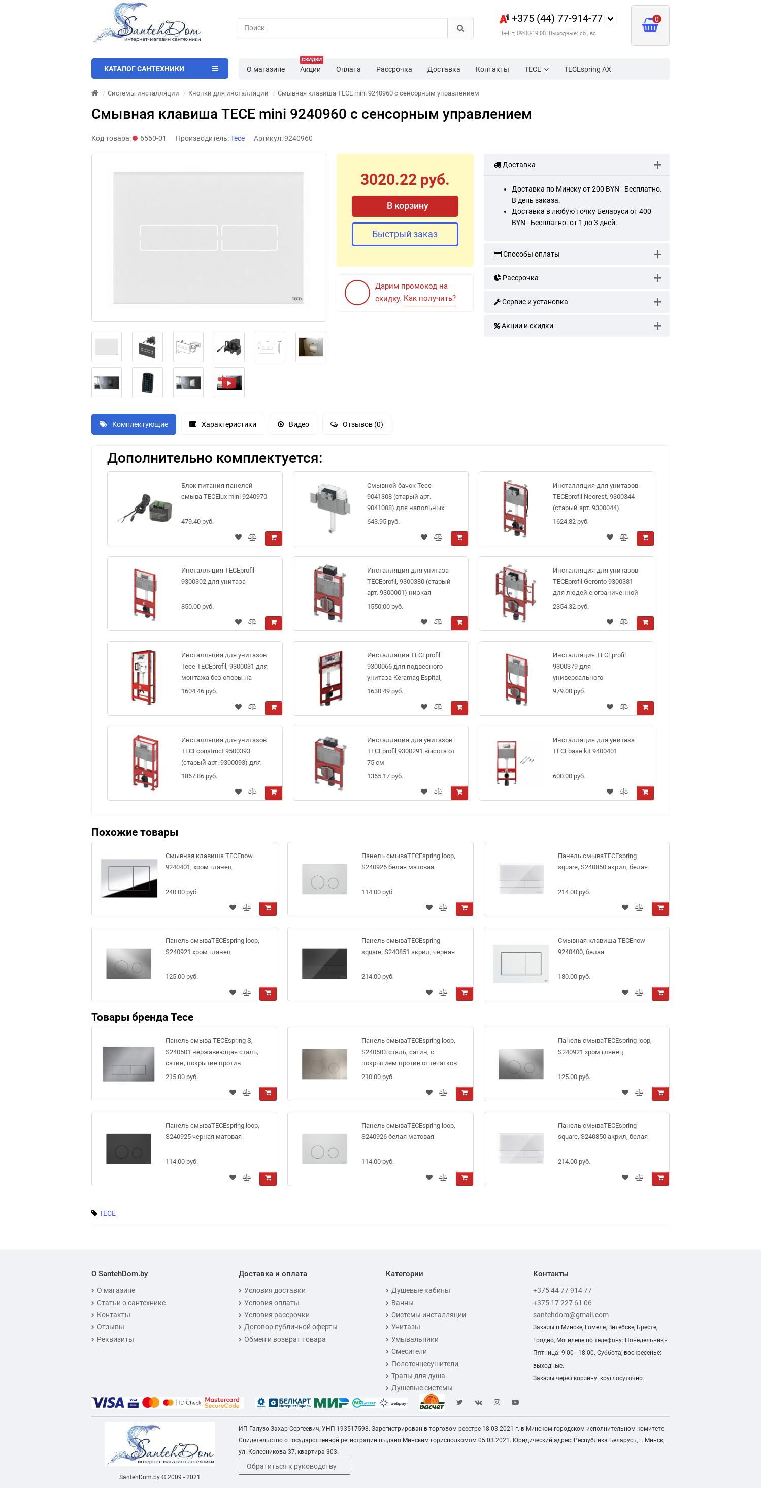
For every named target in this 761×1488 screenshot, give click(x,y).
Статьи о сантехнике (128, 1303)
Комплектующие (134, 424)
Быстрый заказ (405, 234)
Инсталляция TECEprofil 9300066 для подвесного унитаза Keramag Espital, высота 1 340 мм (405, 668)
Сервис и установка (531, 302)
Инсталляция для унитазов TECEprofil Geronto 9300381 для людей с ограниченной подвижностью (595, 583)
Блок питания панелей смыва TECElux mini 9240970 (224, 491)
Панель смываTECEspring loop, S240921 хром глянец (212, 946)
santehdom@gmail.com (571, 1315)
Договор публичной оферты (288, 1327)
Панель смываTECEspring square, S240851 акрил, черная (408, 946)
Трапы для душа (415, 1376)
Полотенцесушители (422, 1363)
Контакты (492, 69)
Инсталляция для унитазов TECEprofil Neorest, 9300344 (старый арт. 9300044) (595, 497)
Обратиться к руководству (292, 1466)
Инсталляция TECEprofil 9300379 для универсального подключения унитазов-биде (590, 668)
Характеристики (222, 424)
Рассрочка (394, 69)
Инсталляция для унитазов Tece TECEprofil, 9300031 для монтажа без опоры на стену (224, 668)
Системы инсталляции (426, 1315)
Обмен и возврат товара (282, 1339)
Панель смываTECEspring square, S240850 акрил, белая (603, 861)
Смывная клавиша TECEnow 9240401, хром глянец (209, 861)
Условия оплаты (269, 1303)
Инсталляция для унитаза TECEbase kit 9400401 (594, 745)
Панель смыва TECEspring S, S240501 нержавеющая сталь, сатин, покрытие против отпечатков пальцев (212, 1054)
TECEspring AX (587, 69)
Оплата (348, 69)
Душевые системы (419, 1388)
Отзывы (107, 1327)
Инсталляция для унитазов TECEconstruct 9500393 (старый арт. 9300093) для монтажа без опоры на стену (224, 753)
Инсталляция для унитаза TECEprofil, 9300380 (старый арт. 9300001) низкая (409, 581)
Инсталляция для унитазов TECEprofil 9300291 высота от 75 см (411, 751)
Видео (293, 424)
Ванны (400, 1303)
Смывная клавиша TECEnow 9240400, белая (601, 946)
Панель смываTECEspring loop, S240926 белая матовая (408, 861)
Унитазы (403, 1327)
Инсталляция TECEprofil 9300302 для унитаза (217, 575)
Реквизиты (112, 1339)
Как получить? (430, 298)
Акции (311, 66)
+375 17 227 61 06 (562, 1303)
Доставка (443, 69)
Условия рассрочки (274, 1315)
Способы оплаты (527, 254)
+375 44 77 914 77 (562, 1290)
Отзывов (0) (356, 424)
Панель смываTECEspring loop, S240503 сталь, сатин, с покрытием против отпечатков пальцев (409, 1054)
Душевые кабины (418, 1290)
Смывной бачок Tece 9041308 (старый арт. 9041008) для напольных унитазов (405, 499)
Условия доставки (272, 1290)
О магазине (266, 69)
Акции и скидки (523, 326)
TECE (536, 69)
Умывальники (412, 1339)
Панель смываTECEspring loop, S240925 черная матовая (212, 1131)
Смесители (406, 1351)
